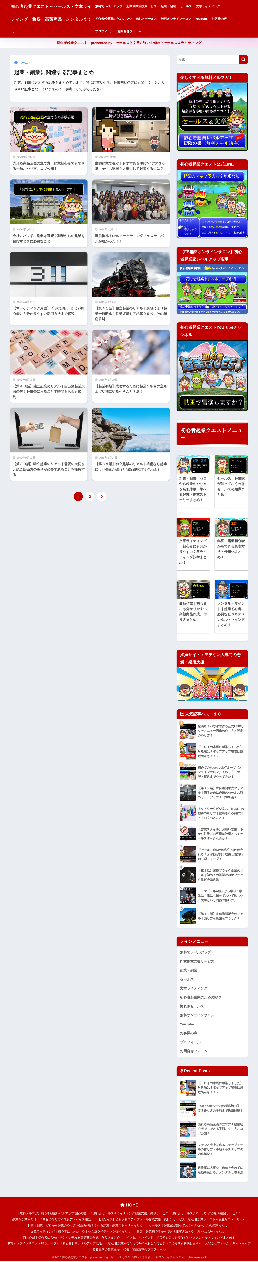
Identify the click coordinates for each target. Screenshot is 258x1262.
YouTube (210, 18)
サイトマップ (242, 1244)
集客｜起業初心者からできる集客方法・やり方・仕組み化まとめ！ (182, 1232)
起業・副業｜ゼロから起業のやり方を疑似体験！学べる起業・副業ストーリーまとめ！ (87, 1226)
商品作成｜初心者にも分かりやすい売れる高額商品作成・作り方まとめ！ (73, 1238)
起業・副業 (176, 6)
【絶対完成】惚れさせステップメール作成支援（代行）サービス (141, 1220)
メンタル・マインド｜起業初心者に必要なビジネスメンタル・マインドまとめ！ (180, 1238)
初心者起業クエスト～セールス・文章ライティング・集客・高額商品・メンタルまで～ (55, 18)
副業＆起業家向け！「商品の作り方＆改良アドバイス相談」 (53, 1220)
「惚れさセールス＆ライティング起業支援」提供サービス (129, 1214)
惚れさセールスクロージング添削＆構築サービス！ (206, 1214)
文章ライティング (216, 6)
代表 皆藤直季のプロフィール (144, 1250)
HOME (129, 1205)
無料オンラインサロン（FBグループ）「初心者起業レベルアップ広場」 (56, 1244)
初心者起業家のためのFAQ (122, 18)
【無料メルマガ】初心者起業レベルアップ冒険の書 (51, 1214)
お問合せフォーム (138, 31)
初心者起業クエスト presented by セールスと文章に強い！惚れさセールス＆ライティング (129, 43)
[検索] (243, 59)
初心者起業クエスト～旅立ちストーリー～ (217, 1220)
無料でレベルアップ (117, 6)
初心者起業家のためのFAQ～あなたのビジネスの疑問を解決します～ (155, 1244)
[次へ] (101, 496)
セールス (194, 6)
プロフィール (113, 31)
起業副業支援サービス (150, 6)
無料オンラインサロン (184, 18)
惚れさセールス (154, 18)
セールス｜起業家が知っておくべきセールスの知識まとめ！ (189, 1226)
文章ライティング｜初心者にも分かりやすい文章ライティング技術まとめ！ (82, 1232)
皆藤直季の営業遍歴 (106, 1250)
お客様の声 (227, 18)
